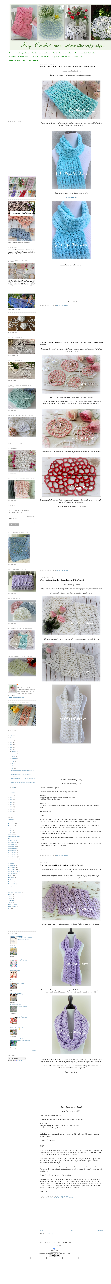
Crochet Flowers (12, 846)
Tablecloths (11, 900)
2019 (11, 749)
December (14, 751)
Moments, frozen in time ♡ (17, 936)
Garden (10, 879)
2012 (11, 809)
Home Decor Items (12, 888)
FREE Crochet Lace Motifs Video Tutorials (23, 60)
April (13, 768)
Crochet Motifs (12, 865)
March (13, 787)
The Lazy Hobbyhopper (16, 993)
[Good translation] (51, 1255)
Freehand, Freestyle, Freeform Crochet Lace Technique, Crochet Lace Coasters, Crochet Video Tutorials (71, 343)
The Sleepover (20, 983)
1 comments (64, 305)
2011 (11, 811)
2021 (11, 744)
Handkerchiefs (11, 883)
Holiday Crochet (12, 886)
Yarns (9, 908)
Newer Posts (43, 1230)
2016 (11, 799)
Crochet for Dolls (12, 852)
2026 (11, 733)
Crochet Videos (61, 572)
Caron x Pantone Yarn (13, 836)
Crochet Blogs (77, 56)
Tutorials (10, 902)
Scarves (60, 307)
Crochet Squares (12, 867)
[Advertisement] (55, 325)
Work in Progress (12, 906)
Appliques (10, 819)
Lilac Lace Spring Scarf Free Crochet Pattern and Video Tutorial (61, 865)
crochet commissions (13, 840)
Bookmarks (11, 834)
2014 (11, 804)
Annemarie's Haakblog (16, 1016)
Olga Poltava (23, 685)
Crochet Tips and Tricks (14, 871)
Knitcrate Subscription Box (14, 890)
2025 (11, 735)
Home (11, 53)
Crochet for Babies (12, 848)
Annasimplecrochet (15, 970)
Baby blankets (11, 823)
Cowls (9, 838)
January (14, 792)
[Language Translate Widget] (17, 1058)
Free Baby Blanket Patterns (41, 53)
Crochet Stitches (12, 869)
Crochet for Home (50, 572)
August (13, 761)
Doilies (10, 875)
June (13, 763)
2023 (11, 740)
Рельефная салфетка (22, 1006)
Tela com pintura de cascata (23, 1040)
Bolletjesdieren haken (22, 1017)
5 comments (64, 855)
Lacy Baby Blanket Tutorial (61, 56)
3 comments (64, 1196)
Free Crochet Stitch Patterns (39, 56)
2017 (11, 797)
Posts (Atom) (50, 1233)
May (13, 765)
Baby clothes (11, 825)
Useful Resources (12, 904)
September (14, 758)
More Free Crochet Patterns (18, 56)
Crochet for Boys (12, 850)
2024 (11, 737)
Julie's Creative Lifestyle (16, 959)
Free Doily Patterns (22, 53)
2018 (11, 795)
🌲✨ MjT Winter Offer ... (23, 1029)
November (14, 754)
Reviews (10, 894)
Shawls (10, 898)
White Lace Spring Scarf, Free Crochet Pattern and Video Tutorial (62, 580)
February (14, 789)
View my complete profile (16, 697)
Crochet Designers (12, 842)
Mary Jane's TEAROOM (16, 1027)
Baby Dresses (11, 828)
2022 (11, 742)
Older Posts (100, 1230)
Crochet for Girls (12, 855)
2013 (11, 807)
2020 (11, 747)
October (14, 756)
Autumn (10, 821)
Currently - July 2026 (22, 960)
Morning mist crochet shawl (23, 994)
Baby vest (10, 832)
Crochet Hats (11, 863)
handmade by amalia (15, 981)
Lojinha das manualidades (17, 1039)
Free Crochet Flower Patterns (62, 53)
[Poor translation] (57, 1255)
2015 (11, 802)
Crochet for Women (51, 307)
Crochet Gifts (11, 861)
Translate (18, 1060)
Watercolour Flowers (22, 949)
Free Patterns (11, 877)
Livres (18, 972)
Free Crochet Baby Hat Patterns (86, 53)
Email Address (13, 518)
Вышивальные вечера (16, 1004)
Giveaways (11, 881)
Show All (34, 1050)
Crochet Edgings (12, 844)
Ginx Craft (13, 947)
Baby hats (10, 830)
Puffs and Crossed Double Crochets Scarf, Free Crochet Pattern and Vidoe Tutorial (67, 66)
